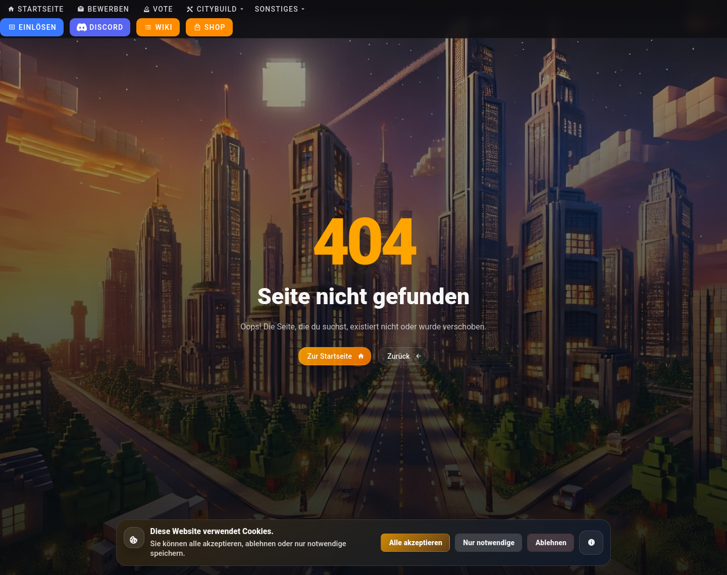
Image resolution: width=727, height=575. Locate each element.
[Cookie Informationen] (591, 543)
